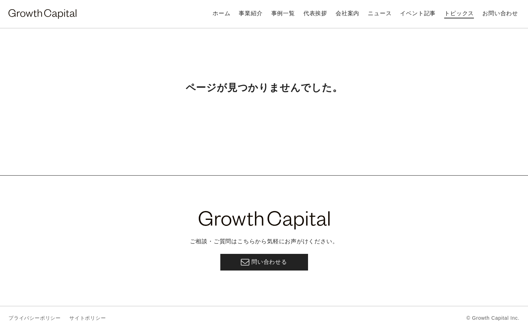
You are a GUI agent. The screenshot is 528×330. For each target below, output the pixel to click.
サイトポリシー (87, 318)
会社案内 (347, 13)
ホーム (221, 13)
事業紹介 (250, 13)
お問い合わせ (500, 13)
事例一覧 (283, 13)
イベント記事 (418, 13)
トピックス (459, 13)
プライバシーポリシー (34, 318)
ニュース (379, 13)
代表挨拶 (315, 13)
